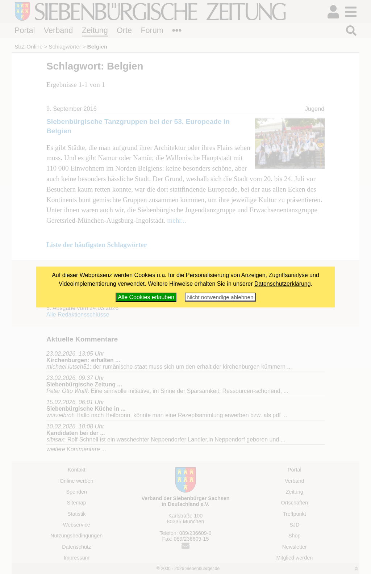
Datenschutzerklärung (282, 284)
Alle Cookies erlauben (146, 297)
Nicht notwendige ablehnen (220, 297)
